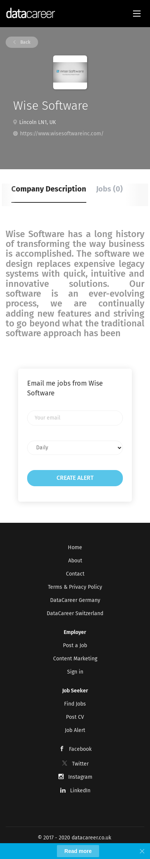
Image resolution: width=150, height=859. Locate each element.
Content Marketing (75, 658)
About (75, 560)
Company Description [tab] (48, 188)
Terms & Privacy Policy (75, 587)
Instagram (80, 777)
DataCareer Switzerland (75, 613)
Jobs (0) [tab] (109, 188)
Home (75, 547)
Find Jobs (75, 704)
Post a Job (75, 645)
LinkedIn (80, 790)
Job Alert (75, 730)
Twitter (80, 764)
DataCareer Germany (75, 600)
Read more (78, 851)
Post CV (75, 717)
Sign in (75, 672)
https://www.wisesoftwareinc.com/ (62, 133)
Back (25, 42)
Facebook (80, 749)
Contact (75, 574)
